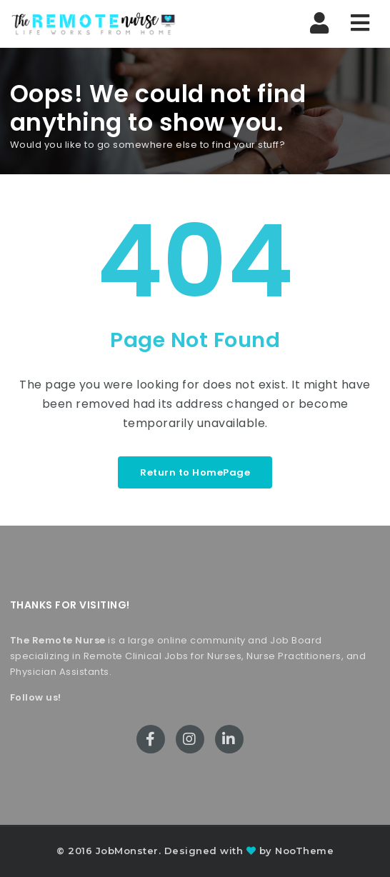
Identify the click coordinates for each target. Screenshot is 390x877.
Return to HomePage (195, 472)
